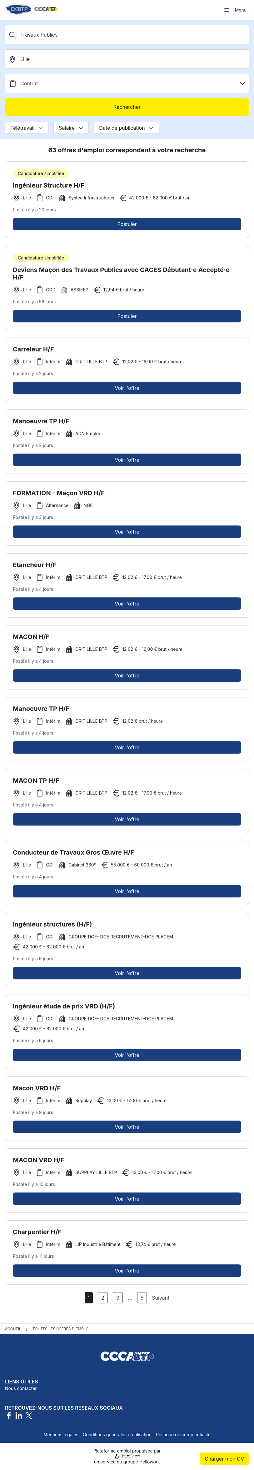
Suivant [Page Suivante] (160, 1298)
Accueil (13, 1329)
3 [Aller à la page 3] (117, 1298)
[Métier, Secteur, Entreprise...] (127, 34)
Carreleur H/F (33, 351)
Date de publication (126, 128)
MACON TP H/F (36, 782)
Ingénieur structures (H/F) (52, 926)
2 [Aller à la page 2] (102, 1298)
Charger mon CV (224, 1459)
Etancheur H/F (35, 567)
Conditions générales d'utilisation (117, 1434)
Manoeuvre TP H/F (41, 423)
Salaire (71, 128)
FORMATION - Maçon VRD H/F (59, 495)
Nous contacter (21, 1388)
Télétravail (26, 128)
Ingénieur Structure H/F (48, 185)
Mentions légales (60, 1434)
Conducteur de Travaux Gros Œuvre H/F (73, 854)
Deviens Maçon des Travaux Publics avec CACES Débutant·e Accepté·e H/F (121, 275)
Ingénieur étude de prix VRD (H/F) (64, 1008)
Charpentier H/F (37, 1234)
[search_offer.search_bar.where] (127, 59)
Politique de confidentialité (183, 1434)
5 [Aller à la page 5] (142, 1298)
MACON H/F (31, 639)
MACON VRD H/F (38, 1162)
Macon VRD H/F (37, 1090)
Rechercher (127, 107)
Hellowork (149, 1461)
